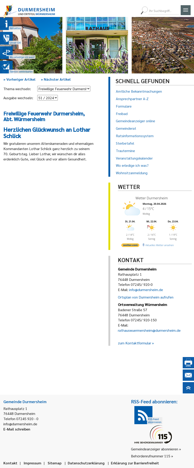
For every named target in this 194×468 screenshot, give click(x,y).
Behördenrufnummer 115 (150, 456)
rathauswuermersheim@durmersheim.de (149, 330)
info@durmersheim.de (146, 289)
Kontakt (10, 463)
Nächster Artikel (56, 79)
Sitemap (54, 463)
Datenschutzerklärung (86, 463)
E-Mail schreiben (16, 429)
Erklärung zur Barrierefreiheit (135, 463)
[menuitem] (117, 10)
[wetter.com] (130, 246)
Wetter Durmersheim (152, 198)
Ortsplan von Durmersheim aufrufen (145, 297)
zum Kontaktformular (134, 343)
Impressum (32, 463)
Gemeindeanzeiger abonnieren (154, 449)
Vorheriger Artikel (19, 79)
